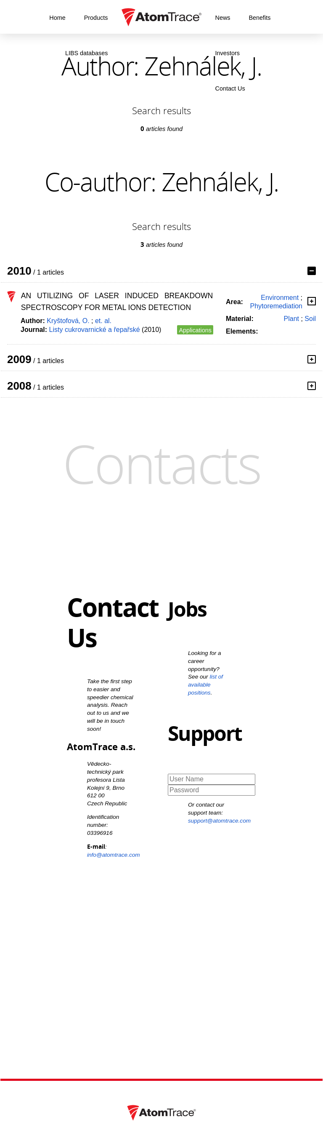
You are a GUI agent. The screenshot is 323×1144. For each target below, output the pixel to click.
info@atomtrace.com (113, 855)
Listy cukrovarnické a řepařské (94, 329)
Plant (291, 318)
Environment (280, 297)
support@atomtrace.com (219, 821)
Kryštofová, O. (68, 320)
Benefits (259, 17)
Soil (310, 318)
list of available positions (205, 685)
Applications (195, 330)
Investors (227, 53)
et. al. (103, 320)
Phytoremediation (276, 306)
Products (96, 17)
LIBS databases (86, 53)
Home (57, 17)
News (222, 17)
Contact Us (230, 88)
